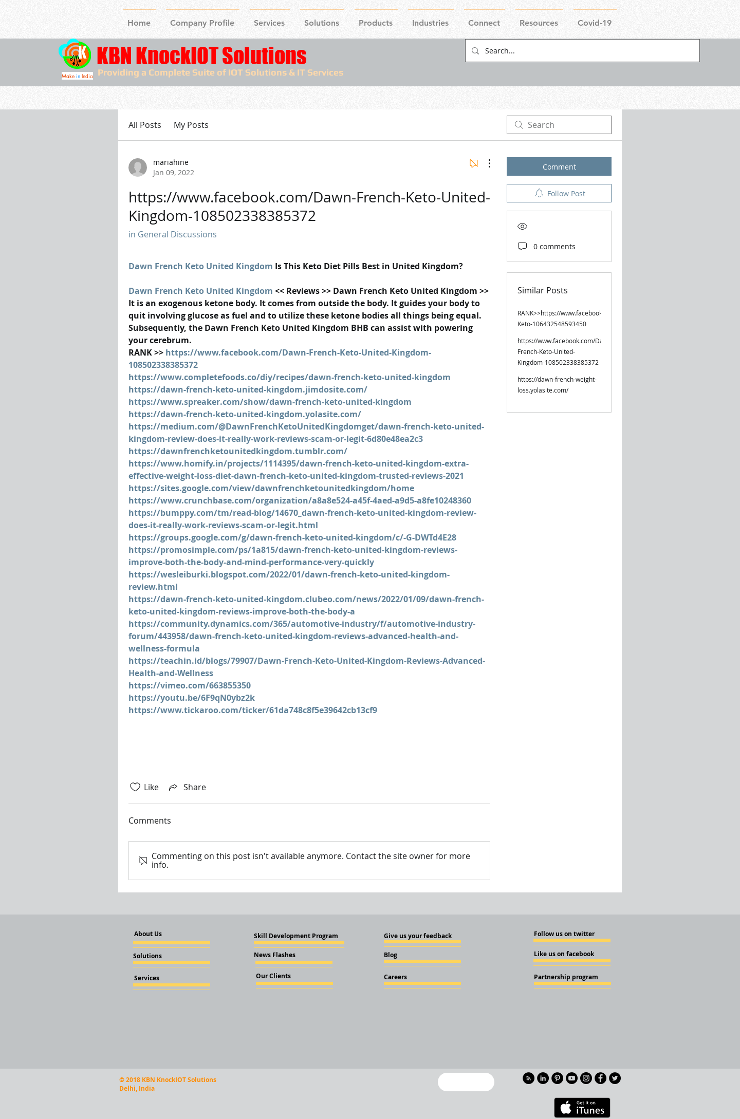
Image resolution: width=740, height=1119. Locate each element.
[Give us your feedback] (421, 936)
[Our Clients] (283, 976)
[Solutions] (161, 956)
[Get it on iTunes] (582, 1107)
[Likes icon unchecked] (135, 787)
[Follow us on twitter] (564, 934)
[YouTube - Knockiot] (572, 1078)
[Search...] (581, 51)
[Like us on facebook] (565, 954)
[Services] (163, 978)
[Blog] (411, 955)
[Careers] (411, 977)
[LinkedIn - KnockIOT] (543, 1078)
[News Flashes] (283, 955)
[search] (559, 125)
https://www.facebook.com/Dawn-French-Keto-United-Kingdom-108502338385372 (565, 351)
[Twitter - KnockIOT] (615, 1078)
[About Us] (156, 934)
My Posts (191, 124)
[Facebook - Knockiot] (600, 1078)
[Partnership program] (566, 977)
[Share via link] (186, 787)
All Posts (144, 124)
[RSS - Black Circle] (528, 1078)
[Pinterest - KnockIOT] (557, 1078)
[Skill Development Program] (296, 936)
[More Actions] (484, 163)
